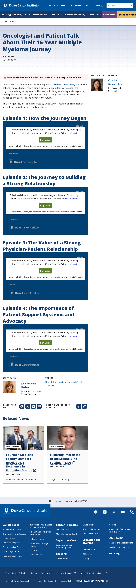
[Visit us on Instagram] (105, 514)
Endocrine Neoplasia (11, 542)
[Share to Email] (39, 406)
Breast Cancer (9, 538)
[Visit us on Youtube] (123, 514)
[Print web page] (78, 406)
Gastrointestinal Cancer (13, 546)
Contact (89, 5)
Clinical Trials (88, 524)
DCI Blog (53, 5)
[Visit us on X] (114, 514)
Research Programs (91, 529)
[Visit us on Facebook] (95, 514)
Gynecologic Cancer (11, 551)
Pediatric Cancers (36, 538)
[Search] (120, 5)
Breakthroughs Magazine (120, 547)
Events (64, 5)
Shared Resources (90, 533)
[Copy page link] (84, 406)
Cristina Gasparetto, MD (66, 84)
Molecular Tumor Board (66, 533)
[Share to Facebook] (21, 406)
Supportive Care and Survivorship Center (64, 546)
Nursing (86, 558)
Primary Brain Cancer (12, 529)
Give (99, 5)
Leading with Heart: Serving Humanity (58, 573)
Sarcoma (33, 550)
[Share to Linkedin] (33, 406)
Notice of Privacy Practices (17, 580)
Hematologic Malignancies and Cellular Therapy (40, 525)
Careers (112, 524)
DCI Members (76, 5)
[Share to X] (27, 406)
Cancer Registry (62, 558)
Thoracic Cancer (36, 554)
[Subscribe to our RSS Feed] (132, 514)
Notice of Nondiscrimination (93, 573)
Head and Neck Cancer (12, 555)
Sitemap (33, 573)
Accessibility (66, 580)
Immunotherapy (63, 529)
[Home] (6, 21)
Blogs (13, 21)
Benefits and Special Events (121, 542)
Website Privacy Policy (15, 573)
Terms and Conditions (45, 580)
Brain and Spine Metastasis (14, 533)
